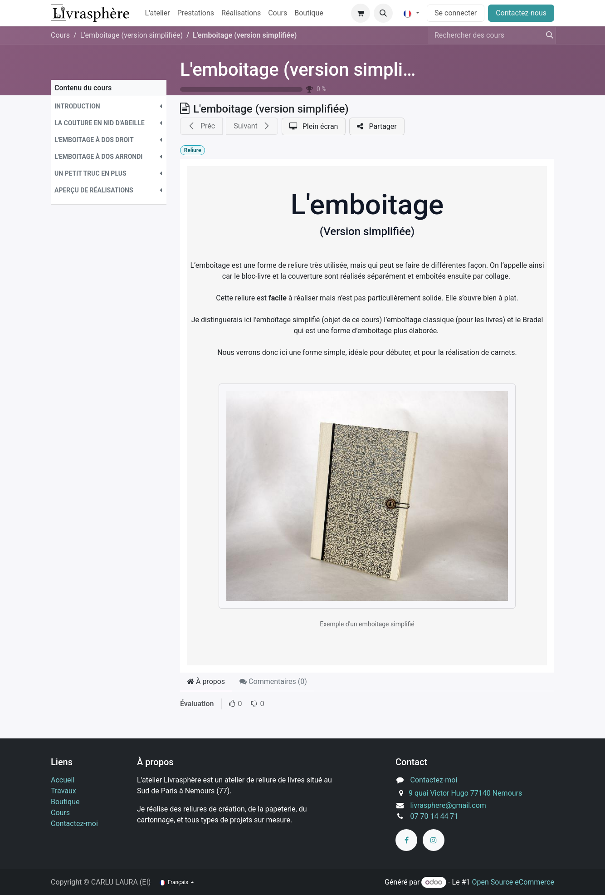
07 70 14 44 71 (434, 816)
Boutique (65, 801)
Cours (60, 35)
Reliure (192, 150)
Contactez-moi (74, 823)
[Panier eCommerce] (360, 13)
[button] (383, 13)
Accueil (62, 780)
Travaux (63, 791)
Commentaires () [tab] (273, 681)
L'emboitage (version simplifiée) (309, 69)
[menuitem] (157, 13)
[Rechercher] (547, 35)
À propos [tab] (206, 681)
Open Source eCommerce (513, 882)
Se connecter (455, 13)
